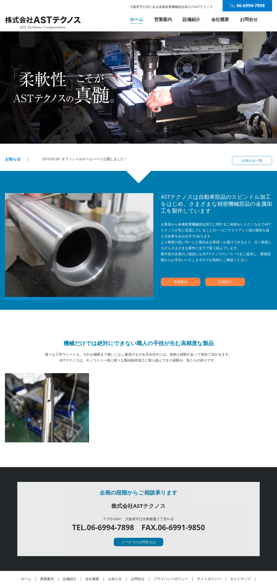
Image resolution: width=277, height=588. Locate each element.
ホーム (136, 19)
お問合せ (249, 19)
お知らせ (115, 578)
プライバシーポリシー (171, 578)
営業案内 (163, 19)
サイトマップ (240, 578)
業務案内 (47, 578)
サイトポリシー (209, 578)
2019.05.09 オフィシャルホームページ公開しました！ (84, 159)
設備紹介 (191, 19)
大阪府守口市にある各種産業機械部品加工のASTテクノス (171, 6)
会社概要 (220, 19)
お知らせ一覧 (252, 160)
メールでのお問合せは (138, 542)
